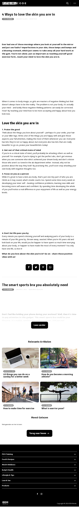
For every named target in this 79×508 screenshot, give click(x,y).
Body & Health (7, 470)
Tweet (36, 267)
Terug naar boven (37, 433)
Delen (29, 267)
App (50, 267)
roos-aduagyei (38, 289)
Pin (43, 267)
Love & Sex (6, 480)
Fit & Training (7, 19)
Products (5, 486)
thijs (35, 19)
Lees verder (39, 325)
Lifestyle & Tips (8, 475)
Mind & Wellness (8, 465)
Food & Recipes (8, 459)
